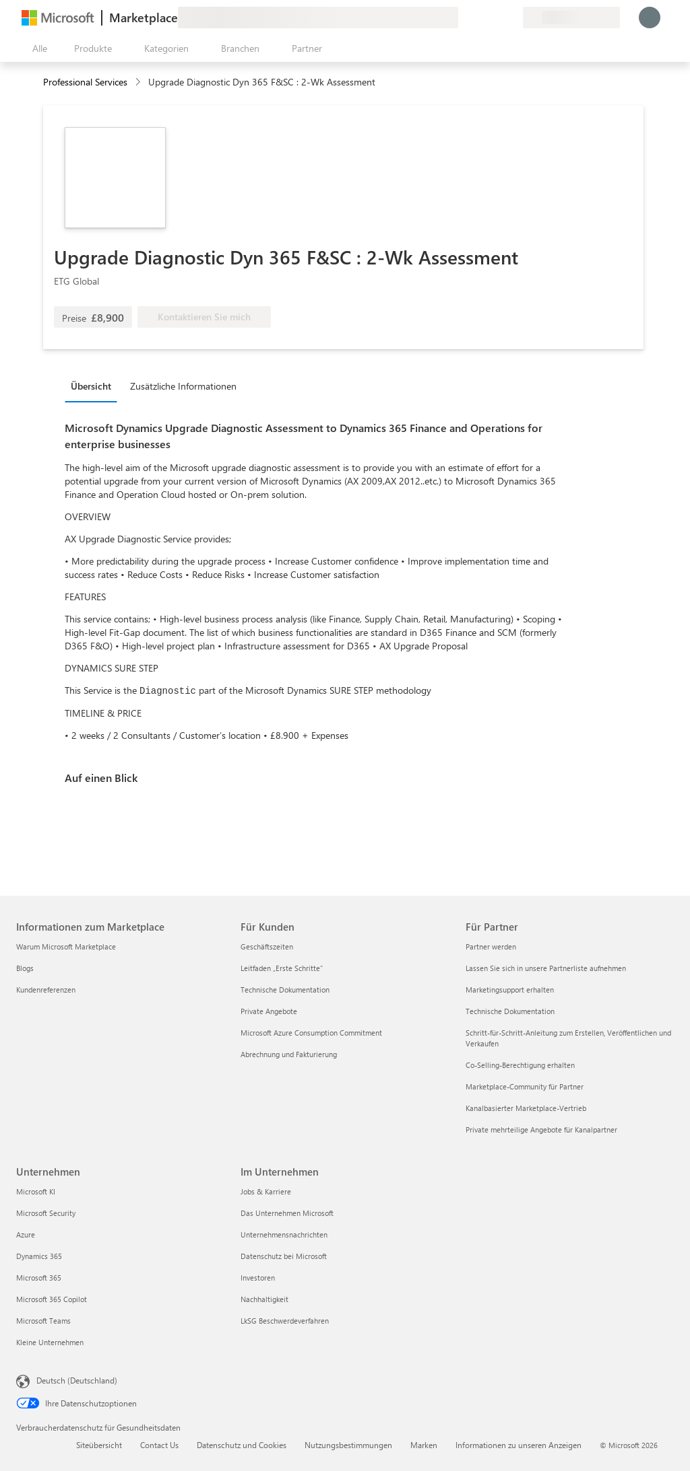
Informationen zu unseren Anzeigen (519, 1444)
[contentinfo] (139, 82)
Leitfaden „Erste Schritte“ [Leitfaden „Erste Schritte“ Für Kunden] (282, 968)
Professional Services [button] (85, 81)
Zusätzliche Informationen (183, 386)
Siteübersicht (99, 1444)
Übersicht (91, 386)
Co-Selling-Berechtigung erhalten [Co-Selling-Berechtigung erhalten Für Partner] (520, 1065)
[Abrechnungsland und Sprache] (571, 17)
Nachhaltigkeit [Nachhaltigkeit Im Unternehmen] (264, 1299)
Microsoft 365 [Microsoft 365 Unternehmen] (38, 1277)
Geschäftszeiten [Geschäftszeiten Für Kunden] (267, 946)
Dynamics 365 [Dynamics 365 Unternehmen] (39, 1256)
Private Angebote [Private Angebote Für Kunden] (269, 1011)
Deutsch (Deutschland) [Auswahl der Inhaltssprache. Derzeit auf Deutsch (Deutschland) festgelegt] (76, 1380)
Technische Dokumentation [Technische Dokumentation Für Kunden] (285, 989)
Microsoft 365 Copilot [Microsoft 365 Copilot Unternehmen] (51, 1299)
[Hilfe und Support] (479, 17)
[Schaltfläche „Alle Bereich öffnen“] (37, 48)
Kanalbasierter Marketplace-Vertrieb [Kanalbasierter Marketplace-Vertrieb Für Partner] (526, 1108)
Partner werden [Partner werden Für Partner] (491, 946)
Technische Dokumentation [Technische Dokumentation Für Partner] (510, 1011)
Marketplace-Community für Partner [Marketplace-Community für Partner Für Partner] (525, 1086)
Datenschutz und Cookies (241, 1444)
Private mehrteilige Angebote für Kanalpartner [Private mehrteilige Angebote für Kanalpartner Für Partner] (541, 1129)
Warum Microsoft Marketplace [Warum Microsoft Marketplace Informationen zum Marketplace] (66, 946)
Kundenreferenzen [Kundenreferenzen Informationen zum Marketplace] (45, 989)
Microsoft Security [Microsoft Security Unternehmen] (45, 1213)
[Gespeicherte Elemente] (496, 17)
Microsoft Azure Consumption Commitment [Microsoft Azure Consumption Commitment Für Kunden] (311, 1033)
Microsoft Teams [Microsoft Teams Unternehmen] (43, 1321)
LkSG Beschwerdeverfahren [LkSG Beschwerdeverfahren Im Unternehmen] (285, 1321)
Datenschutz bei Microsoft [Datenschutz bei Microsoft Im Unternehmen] (284, 1256)
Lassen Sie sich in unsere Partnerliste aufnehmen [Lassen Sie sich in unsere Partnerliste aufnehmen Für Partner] (546, 968)
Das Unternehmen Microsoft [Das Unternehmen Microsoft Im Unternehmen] (287, 1213)
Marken (423, 1444)
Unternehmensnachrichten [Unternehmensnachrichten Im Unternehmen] (284, 1234)
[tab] (94, 385)
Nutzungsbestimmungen (348, 1444)
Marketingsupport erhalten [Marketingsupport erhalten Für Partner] (510, 989)
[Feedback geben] (463, 17)
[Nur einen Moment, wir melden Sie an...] (649, 17)
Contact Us (159, 1444)
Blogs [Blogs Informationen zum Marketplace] (25, 968)
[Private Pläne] (512, 17)
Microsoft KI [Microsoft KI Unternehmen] (35, 1191)
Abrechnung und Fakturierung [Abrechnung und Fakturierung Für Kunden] (289, 1054)
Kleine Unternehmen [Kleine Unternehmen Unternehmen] (50, 1342)
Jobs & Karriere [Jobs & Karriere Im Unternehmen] (266, 1191)
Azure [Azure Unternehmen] (25, 1234)
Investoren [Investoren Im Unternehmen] (258, 1277)
